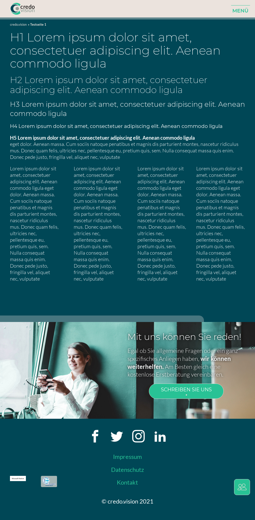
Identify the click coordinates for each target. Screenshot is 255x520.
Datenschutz (127, 469)
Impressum (127, 456)
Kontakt (127, 482)
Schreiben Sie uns (186, 390)
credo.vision (18, 24)
